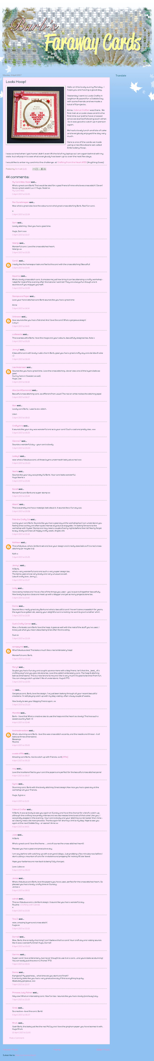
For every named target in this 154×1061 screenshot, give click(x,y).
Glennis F (16, 441)
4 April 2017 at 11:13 (20, 801)
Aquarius (16, 276)
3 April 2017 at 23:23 (21, 705)
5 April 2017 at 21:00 (21, 911)
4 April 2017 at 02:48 (21, 722)
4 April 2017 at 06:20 (21, 760)
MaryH (15, 667)
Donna (15, 606)
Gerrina (16, 954)
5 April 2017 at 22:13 (21, 929)
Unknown (16, 317)
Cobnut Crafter (19, 809)
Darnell (15, 937)
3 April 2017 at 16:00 (21, 359)
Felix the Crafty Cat (21, 519)
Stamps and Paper (20, 296)
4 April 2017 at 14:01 (20, 827)
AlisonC (15, 504)
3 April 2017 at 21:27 (21, 580)
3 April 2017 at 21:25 (21, 557)
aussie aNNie (18, 753)
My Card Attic (18, 191)
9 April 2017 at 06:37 (21, 1015)
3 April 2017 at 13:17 (20, 235)
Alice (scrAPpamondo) (22, 390)
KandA (15, 489)
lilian (14, 405)
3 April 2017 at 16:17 (20, 397)
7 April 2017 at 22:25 (21, 1000)
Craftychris (17, 426)
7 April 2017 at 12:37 (20, 984)
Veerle (15, 471)
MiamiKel (16, 713)
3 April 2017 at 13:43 (21, 268)
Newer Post (10, 1049)
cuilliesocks (17, 334)
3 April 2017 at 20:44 (21, 496)
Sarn (14, 223)
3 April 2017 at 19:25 (21, 433)
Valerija (15, 243)
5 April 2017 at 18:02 (21, 890)
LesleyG (16, 456)
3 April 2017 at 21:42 (21, 598)
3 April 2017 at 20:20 (21, 463)
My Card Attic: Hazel (21, 182)
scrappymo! (17, 647)
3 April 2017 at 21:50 (21, 616)
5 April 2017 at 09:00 (21, 870)
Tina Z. (15, 919)
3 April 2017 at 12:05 (21, 194)
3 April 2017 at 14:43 (20, 326)
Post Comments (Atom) (25, 1055)
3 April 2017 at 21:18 (21, 534)
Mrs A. (15, 1023)
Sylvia (15, 784)
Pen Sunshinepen (20, 202)
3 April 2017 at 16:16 (21, 382)
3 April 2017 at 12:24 (21, 214)
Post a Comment (16, 1038)
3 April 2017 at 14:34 (20, 308)
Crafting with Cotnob (30, 905)
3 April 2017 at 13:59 (21, 288)
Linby (14, 588)
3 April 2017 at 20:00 (21, 448)
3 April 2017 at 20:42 (21, 481)
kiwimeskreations (20, 731)
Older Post (103, 1049)
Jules (14, 835)
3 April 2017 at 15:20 (21, 341)
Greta (15, 1008)
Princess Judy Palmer (22, 993)
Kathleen (16, 542)
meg (14, 769)
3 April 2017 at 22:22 (21, 659)
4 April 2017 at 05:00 (21, 745)
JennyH (16, 350)
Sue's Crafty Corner (21, 624)
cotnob (15, 899)
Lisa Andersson (19, 367)
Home (57, 1049)
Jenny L (16, 565)
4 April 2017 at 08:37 (21, 776)
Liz (13, 690)
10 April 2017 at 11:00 (21, 1032)
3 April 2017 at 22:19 (21, 638)
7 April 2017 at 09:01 (21, 964)
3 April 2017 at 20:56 (21, 511)
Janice (15, 878)
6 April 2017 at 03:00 (21, 946)
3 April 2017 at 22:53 (21, 682)
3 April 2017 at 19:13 (21, 418)
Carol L (15, 261)
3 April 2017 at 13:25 (21, 252)
